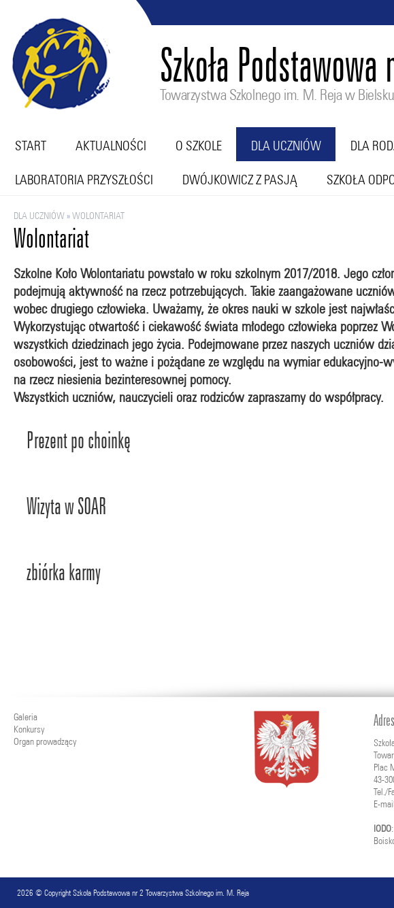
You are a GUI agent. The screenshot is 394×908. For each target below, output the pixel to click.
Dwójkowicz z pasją (239, 179)
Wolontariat (98, 215)
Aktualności (111, 145)
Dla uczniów (286, 145)
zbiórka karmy (64, 572)
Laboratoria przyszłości (84, 179)
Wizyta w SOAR (66, 506)
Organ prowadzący (45, 741)
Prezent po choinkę (79, 440)
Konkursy (29, 729)
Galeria (25, 717)
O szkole (199, 145)
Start (30, 145)
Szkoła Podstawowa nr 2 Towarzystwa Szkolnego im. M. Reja (161, 893)
